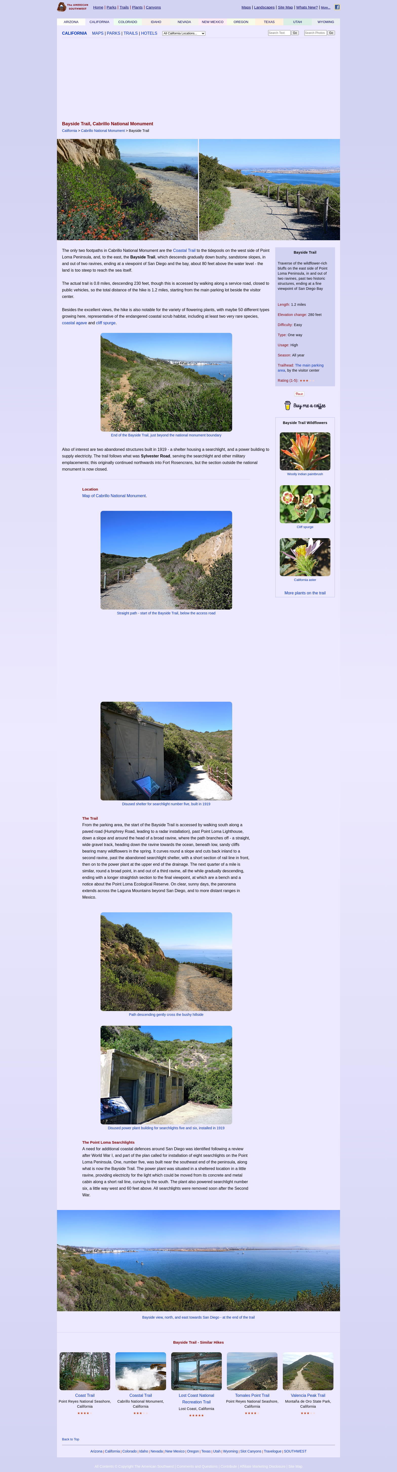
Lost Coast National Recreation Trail (196, 1395)
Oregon (193, 1451)
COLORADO (127, 22)
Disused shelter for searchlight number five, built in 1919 (166, 804)
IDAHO (156, 22)
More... (325, 7)
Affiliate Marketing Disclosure (262, 1466)
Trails (124, 7)
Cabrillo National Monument (103, 131)
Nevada (157, 1451)
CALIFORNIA (99, 22)
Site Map (285, 7)
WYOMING (326, 22)
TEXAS (269, 22)
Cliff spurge (305, 527)
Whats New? (307, 7)
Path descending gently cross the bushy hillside (166, 1015)
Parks (111, 7)
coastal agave (74, 323)
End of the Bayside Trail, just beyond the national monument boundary (166, 435)
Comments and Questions (197, 1466)
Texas (206, 1451)
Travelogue (273, 1451)
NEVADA (184, 22)
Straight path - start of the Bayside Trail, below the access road (166, 613)
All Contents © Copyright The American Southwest (134, 1466)
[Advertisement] (198, 80)
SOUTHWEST (295, 1451)
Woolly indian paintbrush (305, 474)
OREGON (241, 22)
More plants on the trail (305, 593)
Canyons (153, 7)
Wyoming (230, 1451)
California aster (305, 580)
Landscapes (264, 7)
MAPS (98, 33)
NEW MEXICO (212, 22)
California (69, 131)
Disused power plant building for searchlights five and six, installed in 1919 (166, 1128)
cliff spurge (105, 323)
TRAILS (131, 33)
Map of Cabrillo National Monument (114, 496)
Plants (137, 7)
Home (98, 7)
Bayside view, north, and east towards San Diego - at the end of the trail (198, 1317)
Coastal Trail (184, 250)
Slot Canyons (250, 1451)
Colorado (129, 1451)
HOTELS (149, 33)
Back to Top (70, 1439)
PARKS (113, 33)
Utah (217, 1451)
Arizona (96, 1451)
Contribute (229, 1466)
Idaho (143, 1451)
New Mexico (175, 1451)
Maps (246, 7)
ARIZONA (71, 22)
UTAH (297, 22)
